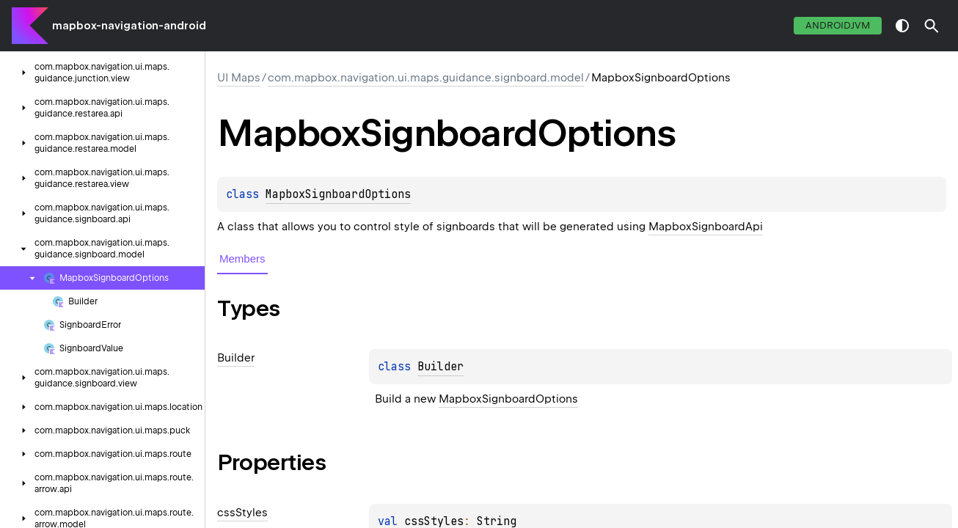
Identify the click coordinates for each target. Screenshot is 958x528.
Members (242, 258)
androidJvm (837, 25)
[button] (931, 25)
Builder (440, 366)
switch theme (902, 25)
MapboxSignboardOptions (338, 194)
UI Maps (238, 77)
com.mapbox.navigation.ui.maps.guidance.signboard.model (426, 77)
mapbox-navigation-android (129, 25)
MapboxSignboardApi (705, 226)
